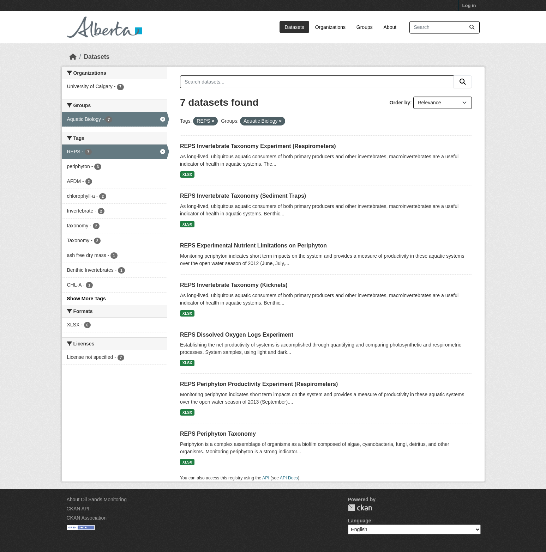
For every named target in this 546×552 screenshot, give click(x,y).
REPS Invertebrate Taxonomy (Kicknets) (234, 285)
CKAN (360, 507)
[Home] (73, 56)
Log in (469, 5)
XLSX (187, 174)
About (390, 27)
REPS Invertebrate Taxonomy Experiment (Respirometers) (258, 146)
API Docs (289, 478)
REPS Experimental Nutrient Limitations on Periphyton (253, 246)
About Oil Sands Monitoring (97, 499)
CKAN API (78, 508)
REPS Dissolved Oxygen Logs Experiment (236, 335)
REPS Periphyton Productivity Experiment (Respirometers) (259, 384)
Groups (364, 27)
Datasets (294, 27)
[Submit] (472, 27)
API (265, 478)
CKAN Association (87, 518)
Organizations (330, 27)
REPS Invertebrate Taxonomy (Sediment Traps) (243, 196)
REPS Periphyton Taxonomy (218, 434)
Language (359, 520)
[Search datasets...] (444, 27)
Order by (400, 102)
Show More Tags (86, 298)
